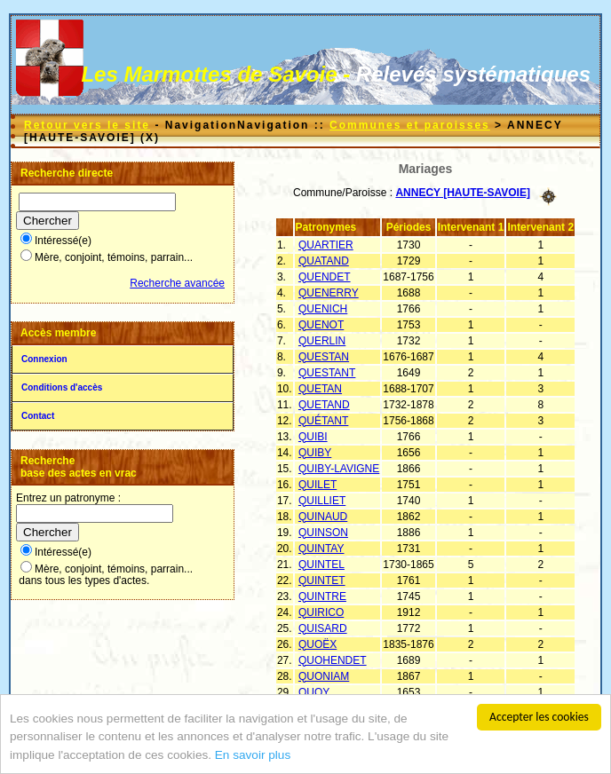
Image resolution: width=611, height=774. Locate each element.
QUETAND (324, 405)
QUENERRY (328, 293)
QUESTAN (323, 357)
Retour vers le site (87, 125)
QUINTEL (321, 564)
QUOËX (317, 644)
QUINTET (321, 580)
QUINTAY (321, 548)
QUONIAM (323, 676)
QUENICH (322, 309)
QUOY (313, 692)
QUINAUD (322, 516)
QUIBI (313, 436)
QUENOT (321, 325)
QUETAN (320, 389)
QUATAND (323, 261)
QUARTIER (325, 245)
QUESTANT (326, 373)
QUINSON (323, 532)
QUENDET (324, 277)
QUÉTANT (323, 421)
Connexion (44, 359)
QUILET (317, 484)
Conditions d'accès (61, 387)
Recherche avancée (177, 283)
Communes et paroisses (409, 125)
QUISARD (322, 628)
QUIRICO (321, 612)
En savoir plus (252, 760)
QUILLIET (321, 500)
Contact (37, 416)
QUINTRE (322, 596)
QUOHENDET (332, 660)
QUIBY (314, 452)
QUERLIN (321, 341)
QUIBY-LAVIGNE (338, 468)
